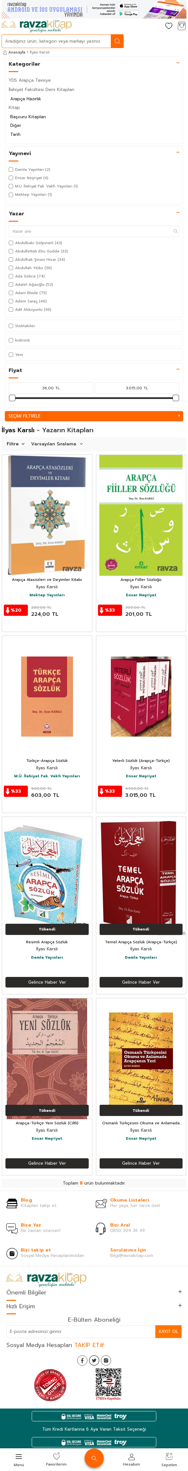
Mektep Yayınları (47, 595)
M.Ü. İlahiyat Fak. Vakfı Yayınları (47, 776)
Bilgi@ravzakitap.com (131, 1255)
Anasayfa (14, 52)
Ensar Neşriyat (141, 595)
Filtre (15, 444)
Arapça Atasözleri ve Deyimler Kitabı (47, 580)
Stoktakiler (22, 326)
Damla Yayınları (47, 957)
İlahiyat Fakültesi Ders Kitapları (41, 89)
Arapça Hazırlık (25, 99)
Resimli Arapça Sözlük (47, 942)
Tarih (15, 134)
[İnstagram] (106, 1360)
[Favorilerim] (169, 26)
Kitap (14, 107)
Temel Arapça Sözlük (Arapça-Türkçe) (141, 942)
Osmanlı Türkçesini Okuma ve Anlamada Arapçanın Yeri (141, 1123)
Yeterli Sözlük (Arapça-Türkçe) (141, 761)
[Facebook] (82, 1360)
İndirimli (19, 340)
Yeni (16, 355)
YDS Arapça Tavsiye (30, 80)
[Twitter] (94, 1360)
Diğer (15, 125)
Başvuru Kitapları (28, 117)
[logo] (37, 26)
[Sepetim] (181, 26)
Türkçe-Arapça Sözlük (47, 761)
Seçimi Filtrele (94, 416)
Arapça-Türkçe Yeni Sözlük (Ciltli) (47, 1123)
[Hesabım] (156, 26)
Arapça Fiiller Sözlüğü (140, 580)
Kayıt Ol (168, 1331)
